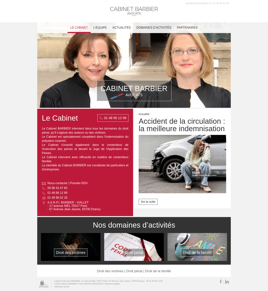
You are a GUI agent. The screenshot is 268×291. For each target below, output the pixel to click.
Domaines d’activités (153, 27)
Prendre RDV (79, 183)
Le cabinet (79, 27)
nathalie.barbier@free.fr (198, 3)
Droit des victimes (70, 252)
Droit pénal (134, 252)
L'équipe (100, 27)
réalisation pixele (61, 286)
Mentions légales (112, 284)
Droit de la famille (197, 252)
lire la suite (148, 201)
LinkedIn (227, 282)
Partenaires (187, 27)
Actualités (121, 27)
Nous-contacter (57, 183)
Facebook (221, 282)
